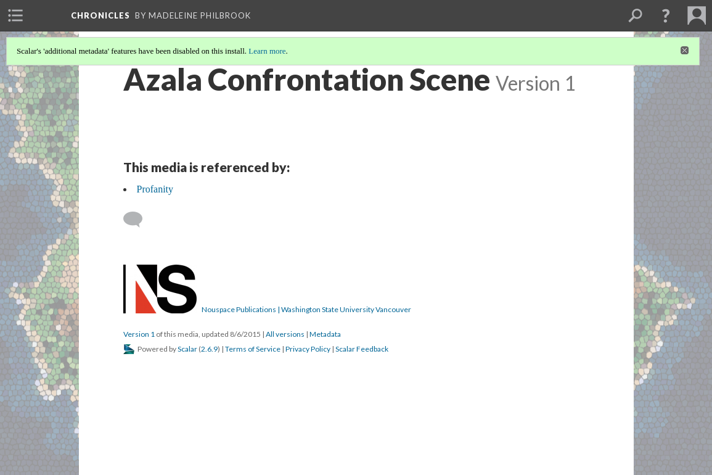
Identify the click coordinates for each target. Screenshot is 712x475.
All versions (285, 334)
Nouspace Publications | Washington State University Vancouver (306, 309)
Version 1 (139, 334)
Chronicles (100, 15)
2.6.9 (209, 348)
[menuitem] (15, 15)
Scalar (187, 348)
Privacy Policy (307, 348)
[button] (665, 15)
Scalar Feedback (361, 348)
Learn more (266, 51)
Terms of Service (252, 348)
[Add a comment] (138, 220)
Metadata (325, 334)
